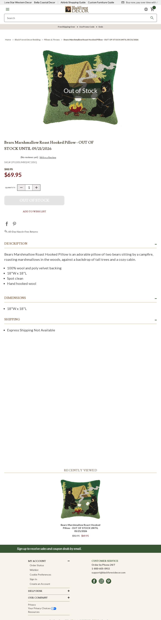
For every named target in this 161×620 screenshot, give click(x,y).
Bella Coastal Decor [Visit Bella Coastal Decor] (44, 2)
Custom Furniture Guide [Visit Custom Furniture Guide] (101, 2)
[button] (7, 9)
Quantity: (10, 187)
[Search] (152, 17)
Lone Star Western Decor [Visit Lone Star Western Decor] (18, 2)
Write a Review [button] (48, 157)
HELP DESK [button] (35, 591)
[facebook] (94, 581)
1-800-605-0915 (101, 568)
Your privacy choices (42, 608)
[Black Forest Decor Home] (77, 9)
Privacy (32, 604)
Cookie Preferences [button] (40, 574)
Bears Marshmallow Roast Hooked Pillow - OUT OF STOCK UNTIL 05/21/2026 (80, 528)
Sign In (33, 579)
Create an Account (40, 583)
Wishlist (34, 569)
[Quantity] (28, 188)
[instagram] (101, 581)
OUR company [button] (38, 597)
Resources (34, 611)
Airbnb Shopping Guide (73, 2)
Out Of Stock (34, 200)
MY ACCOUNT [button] (37, 561)
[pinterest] (108, 581)
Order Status (37, 565)
